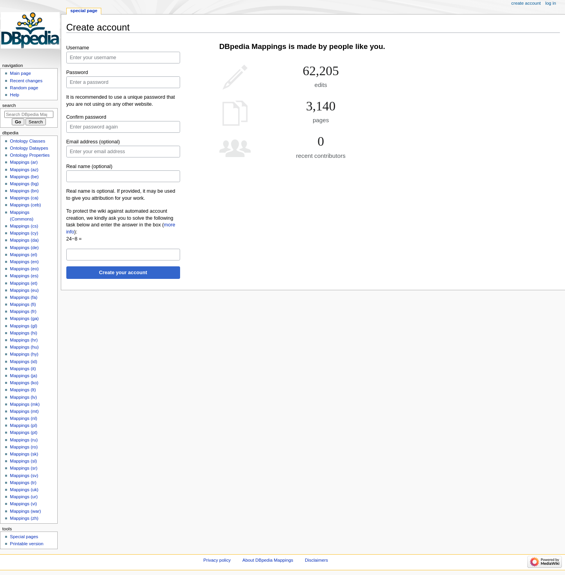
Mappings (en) (24, 261)
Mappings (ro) (24, 447)
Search (9, 105)
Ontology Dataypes (29, 148)
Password (77, 72)
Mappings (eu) (24, 290)
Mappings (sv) (24, 475)
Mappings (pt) (23, 432)
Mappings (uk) (24, 489)
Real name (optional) (89, 166)
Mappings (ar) (24, 162)
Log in (550, 3)
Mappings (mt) (24, 411)
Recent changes (26, 80)
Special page (83, 10)
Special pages (24, 536)
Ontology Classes (27, 141)
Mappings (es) (24, 275)
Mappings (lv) (23, 397)
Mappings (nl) (23, 418)
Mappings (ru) (24, 440)
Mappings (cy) (24, 233)
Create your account (123, 272)
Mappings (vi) (23, 503)
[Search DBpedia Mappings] (28, 114)
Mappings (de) (24, 247)
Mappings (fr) (23, 311)
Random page (24, 87)
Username (77, 48)
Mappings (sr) (23, 468)
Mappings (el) (23, 254)
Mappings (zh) (24, 518)
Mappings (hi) (23, 333)
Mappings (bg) (24, 183)
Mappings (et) (23, 283)
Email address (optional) (93, 142)
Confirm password (86, 117)
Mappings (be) (24, 176)
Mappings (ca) (24, 197)
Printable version (26, 543)
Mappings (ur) (24, 496)
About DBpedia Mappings (267, 560)
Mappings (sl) (23, 461)
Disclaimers (316, 560)
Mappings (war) (25, 511)
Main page (20, 73)
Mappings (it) (23, 368)
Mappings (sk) (24, 454)
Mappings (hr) (24, 340)
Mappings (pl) (23, 425)
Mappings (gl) (23, 326)
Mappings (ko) (24, 382)
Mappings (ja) (23, 375)
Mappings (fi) (23, 304)
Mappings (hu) (24, 347)
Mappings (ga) (24, 318)
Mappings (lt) (23, 389)
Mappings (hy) (24, 354)
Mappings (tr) (23, 482)
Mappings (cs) (24, 226)
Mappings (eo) (24, 268)
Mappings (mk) (25, 404)
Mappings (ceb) (25, 205)
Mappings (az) (24, 169)
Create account (526, 3)
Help (14, 94)
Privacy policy (217, 560)
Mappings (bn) (24, 190)
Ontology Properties (29, 155)
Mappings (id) (23, 361)
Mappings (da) (24, 240)
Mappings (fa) (23, 297)
